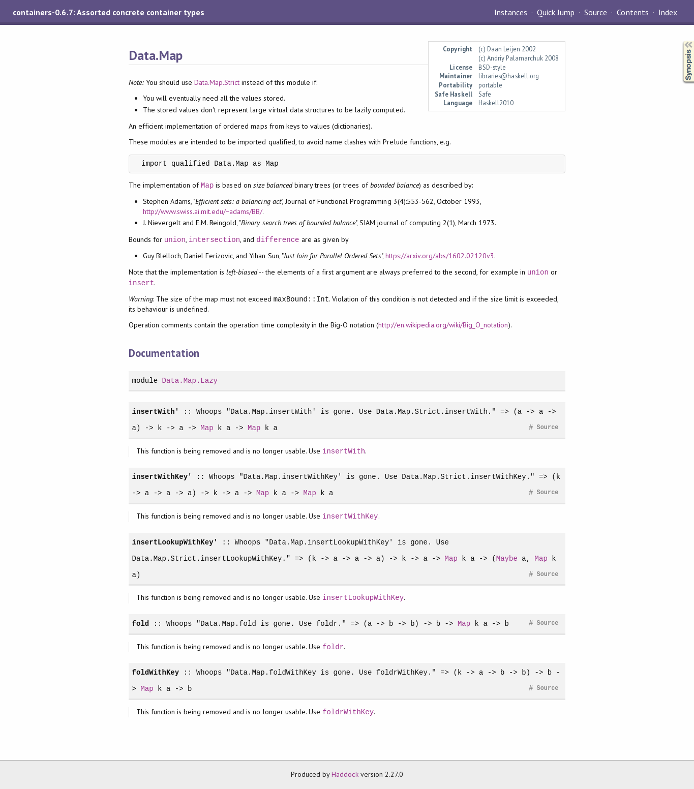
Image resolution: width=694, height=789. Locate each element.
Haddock (344, 774)
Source (595, 12)
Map (207, 185)
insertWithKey (350, 516)
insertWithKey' (162, 476)
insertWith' (155, 411)
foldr (333, 647)
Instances (510, 12)
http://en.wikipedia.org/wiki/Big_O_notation (443, 324)
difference (277, 240)
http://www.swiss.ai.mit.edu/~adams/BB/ (203, 211)
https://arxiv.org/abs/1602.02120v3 (440, 255)
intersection (214, 240)
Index (667, 12)
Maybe (507, 558)
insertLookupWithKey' (175, 542)
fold (140, 623)
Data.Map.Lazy (190, 380)
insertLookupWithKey (363, 597)
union (175, 240)
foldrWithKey (348, 712)
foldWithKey (155, 672)
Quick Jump (556, 12)
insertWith (343, 451)
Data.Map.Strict (216, 82)
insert (142, 283)
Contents (632, 12)
